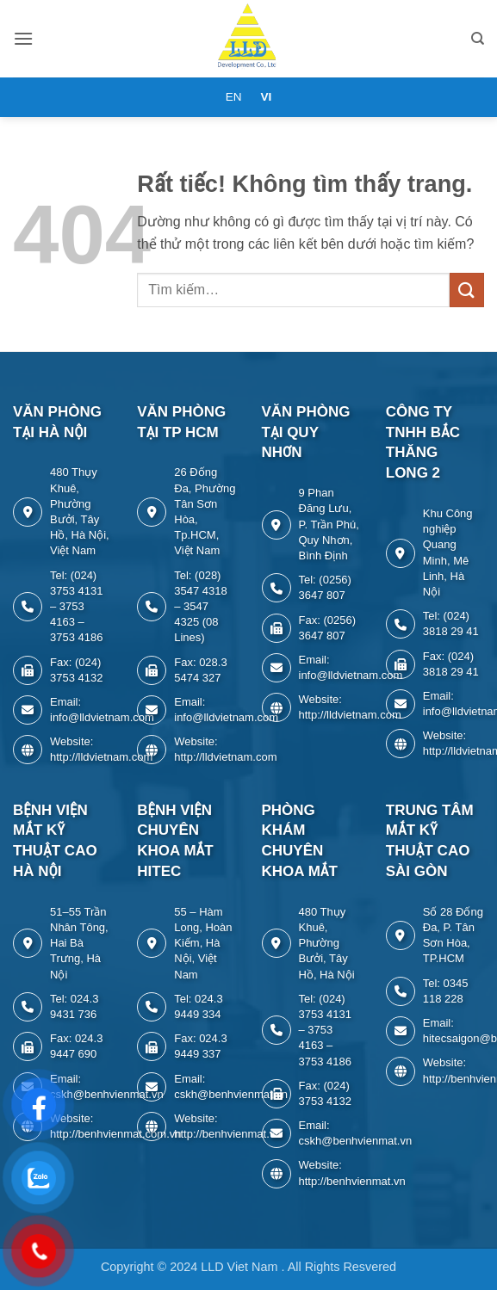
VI (265, 96)
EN (234, 96)
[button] (23, 38)
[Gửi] (467, 289)
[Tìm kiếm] (477, 38)
